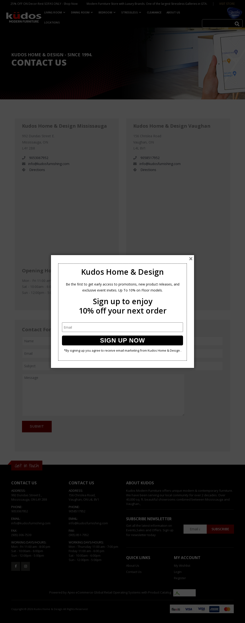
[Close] (190, 259)
